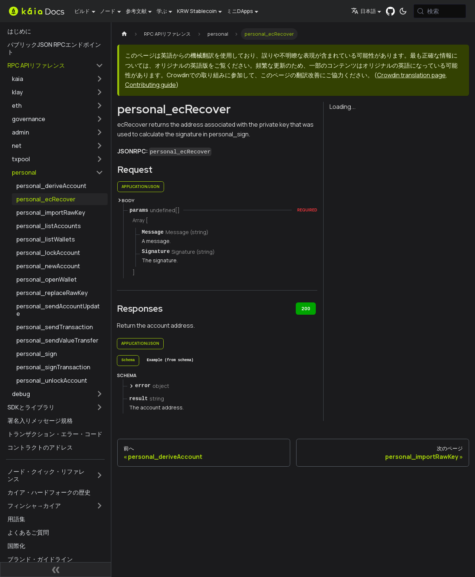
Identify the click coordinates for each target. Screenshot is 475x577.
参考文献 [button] (136, 10)
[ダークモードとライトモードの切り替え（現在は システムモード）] (403, 11)
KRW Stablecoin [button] (197, 10)
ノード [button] (107, 10)
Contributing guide (150, 85)
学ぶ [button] (162, 10)
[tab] (128, 360)
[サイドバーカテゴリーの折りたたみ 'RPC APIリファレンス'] (99, 65)
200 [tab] (305, 308)
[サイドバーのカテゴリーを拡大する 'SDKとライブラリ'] (99, 407)
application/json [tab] (141, 186)
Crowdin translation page (411, 75)
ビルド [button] (82, 10)
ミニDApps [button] (240, 10)
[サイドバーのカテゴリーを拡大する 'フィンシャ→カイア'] (99, 506)
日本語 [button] (363, 10)
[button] (57, 79)
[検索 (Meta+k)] (439, 11)
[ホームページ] (124, 34)
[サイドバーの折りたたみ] (55, 569)
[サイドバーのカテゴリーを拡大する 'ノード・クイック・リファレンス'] (99, 475)
